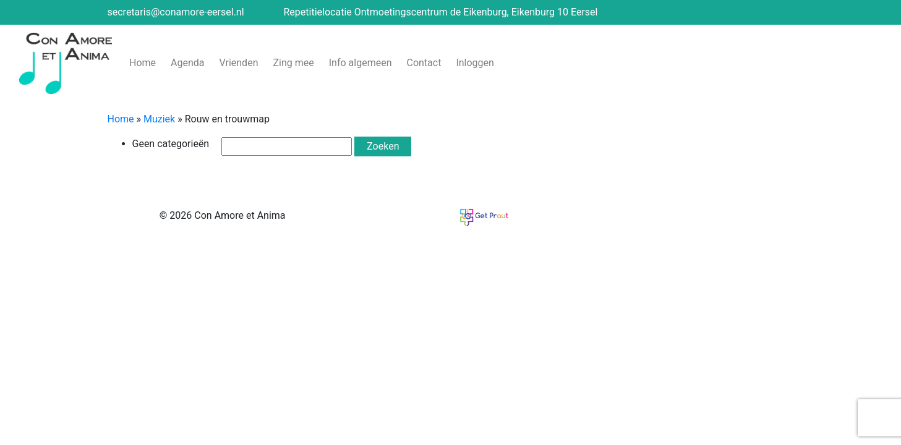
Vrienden (239, 63)
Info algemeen (360, 63)
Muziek (159, 119)
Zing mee (293, 63)
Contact (423, 63)
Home (142, 63)
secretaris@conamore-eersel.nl (176, 12)
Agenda (187, 63)
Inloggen (475, 63)
